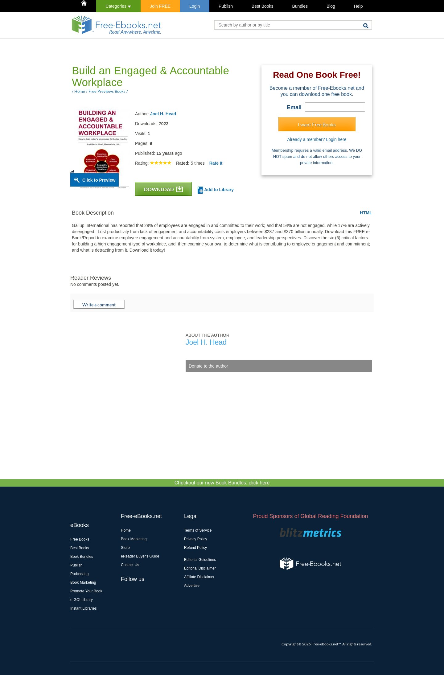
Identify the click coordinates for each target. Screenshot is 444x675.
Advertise (191, 585)
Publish (226, 6)
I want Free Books (317, 124)
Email (294, 107)
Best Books (262, 6)
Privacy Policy (195, 539)
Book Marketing (83, 582)
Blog (331, 6)
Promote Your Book (86, 591)
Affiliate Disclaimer (199, 577)
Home (126, 530)
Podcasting (79, 574)
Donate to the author (208, 366)
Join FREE (160, 6)
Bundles (300, 6)
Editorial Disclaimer (200, 568)
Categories (118, 6)
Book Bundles (81, 556)
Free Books (79, 539)
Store (125, 547)
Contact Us (130, 565)
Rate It (216, 163)
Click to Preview (98, 180)
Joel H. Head (163, 113)
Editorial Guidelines (200, 560)
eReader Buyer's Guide (140, 556)
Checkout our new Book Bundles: (222, 482)
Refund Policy (195, 547)
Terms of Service (198, 530)
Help (358, 6)
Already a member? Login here (316, 139)
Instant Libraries (83, 608)
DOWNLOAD (163, 189)
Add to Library (216, 190)
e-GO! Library (81, 600)
